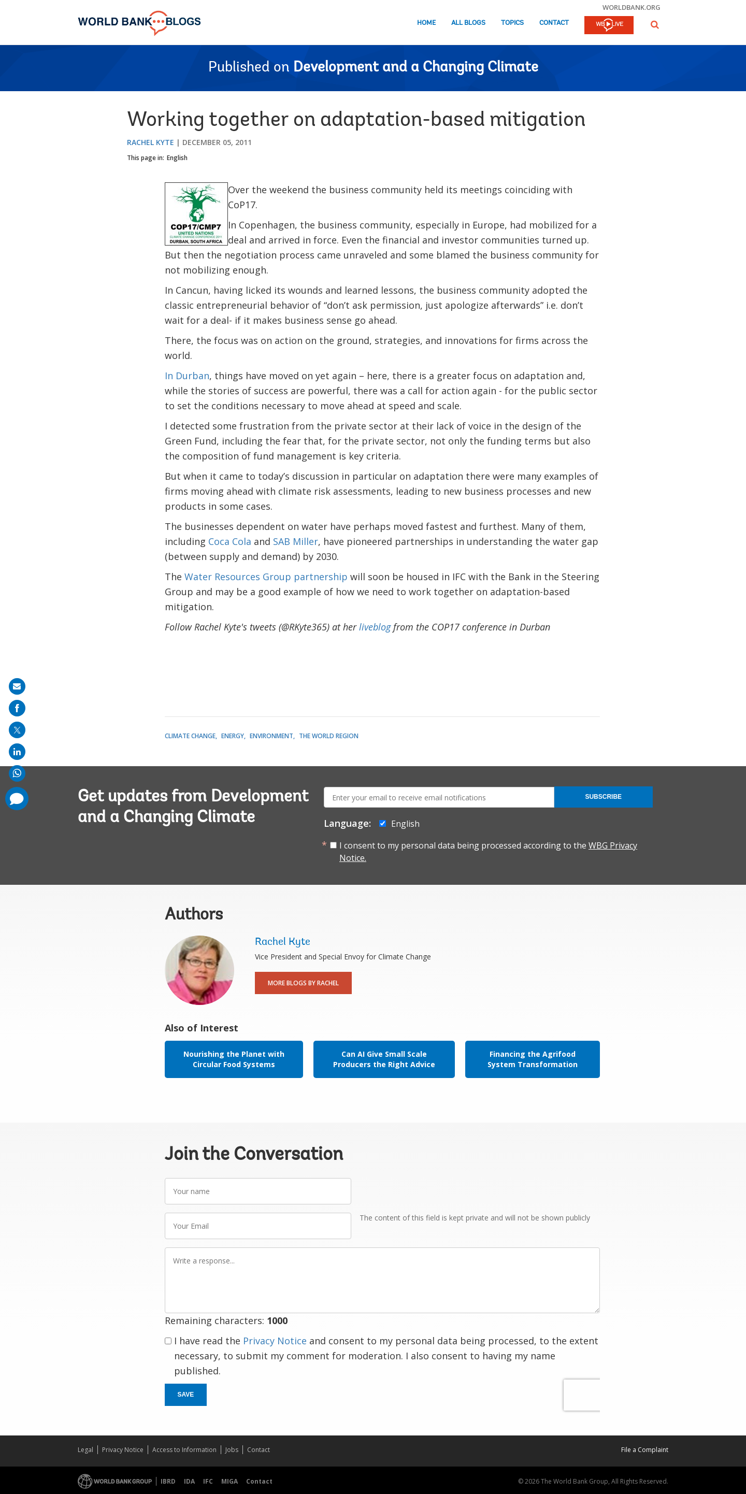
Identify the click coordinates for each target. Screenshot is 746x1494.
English (177, 157)
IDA (189, 1481)
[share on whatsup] (17, 773)
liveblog (375, 627)
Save (186, 1394)
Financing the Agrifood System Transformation (532, 1059)
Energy (232, 735)
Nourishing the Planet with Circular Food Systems (233, 1059)
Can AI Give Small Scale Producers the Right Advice (384, 1059)
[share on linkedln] (17, 751)
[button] (655, 24)
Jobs (231, 1449)
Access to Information (184, 1449)
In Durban (187, 375)
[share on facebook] (17, 708)
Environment (271, 735)
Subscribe (603, 796)
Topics (512, 23)
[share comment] (16, 798)
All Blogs (468, 23)
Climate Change (190, 735)
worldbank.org (631, 7)
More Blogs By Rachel (303, 983)
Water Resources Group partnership (266, 576)
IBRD (168, 1481)
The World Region (328, 735)
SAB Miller (295, 541)
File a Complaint (644, 1449)
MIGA (229, 1481)
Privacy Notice (275, 1340)
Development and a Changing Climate (415, 68)
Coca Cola (229, 541)
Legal (85, 1449)
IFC (208, 1481)
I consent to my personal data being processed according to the (488, 852)
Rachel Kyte (150, 142)
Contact (554, 23)
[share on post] (17, 730)
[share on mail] (17, 686)
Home (426, 23)
